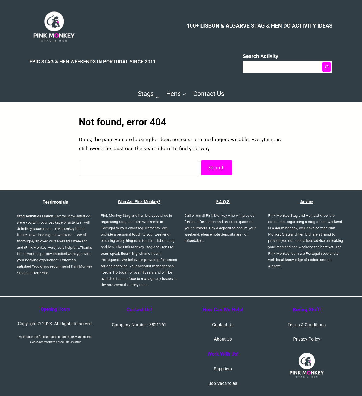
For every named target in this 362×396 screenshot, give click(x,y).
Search (216, 168)
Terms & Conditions (307, 324)
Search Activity (260, 56)
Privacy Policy (306, 339)
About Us (223, 339)
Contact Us (223, 324)
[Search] (326, 67)
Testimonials (55, 202)
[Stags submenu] (157, 97)
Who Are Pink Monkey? (139, 201)
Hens (173, 94)
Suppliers (223, 368)
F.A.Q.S (223, 201)
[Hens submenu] (184, 94)
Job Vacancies (223, 383)
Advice (306, 201)
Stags (146, 94)
